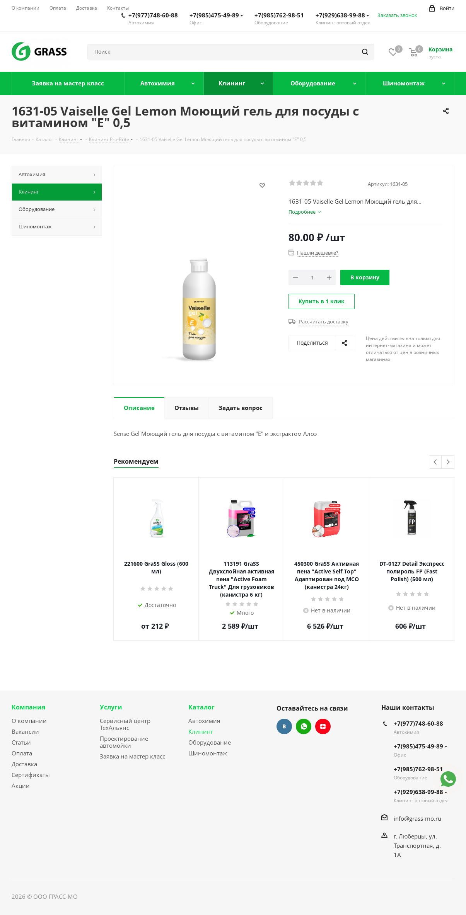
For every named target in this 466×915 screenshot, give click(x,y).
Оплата (22, 753)
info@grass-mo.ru (417, 818)
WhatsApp (303, 726)
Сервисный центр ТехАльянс (125, 724)
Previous (435, 462)
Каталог (201, 707)
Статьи (21, 742)
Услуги (111, 707)
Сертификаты (31, 775)
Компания (28, 707)
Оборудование (209, 742)
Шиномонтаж (207, 753)
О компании (29, 721)
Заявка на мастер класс (132, 756)
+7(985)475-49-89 (216, 15)
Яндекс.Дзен (323, 726)
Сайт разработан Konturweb (118, 896)
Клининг (200, 731)
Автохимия (204, 721)
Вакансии (25, 731)
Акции (21, 785)
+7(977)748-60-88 (153, 15)
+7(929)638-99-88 (342, 15)
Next (448, 462)
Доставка (24, 764)
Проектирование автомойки (124, 742)
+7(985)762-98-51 (279, 15)
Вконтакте (284, 726)
